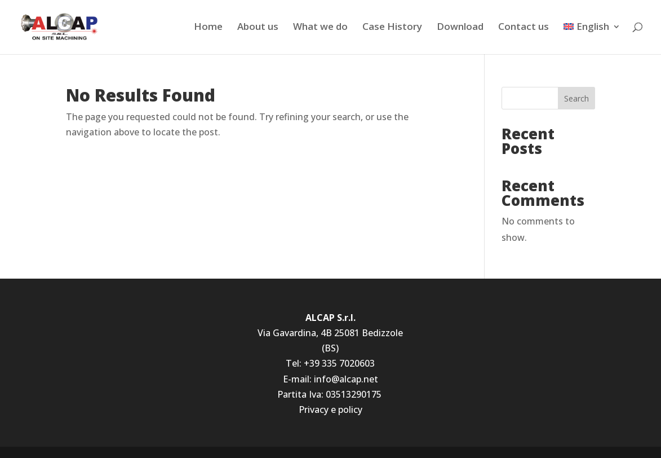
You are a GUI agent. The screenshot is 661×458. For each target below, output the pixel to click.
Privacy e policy (330, 409)
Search (576, 98)
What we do (320, 28)
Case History (392, 28)
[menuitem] (592, 38)
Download (460, 28)
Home (208, 28)
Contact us (523, 28)
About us (257, 28)
